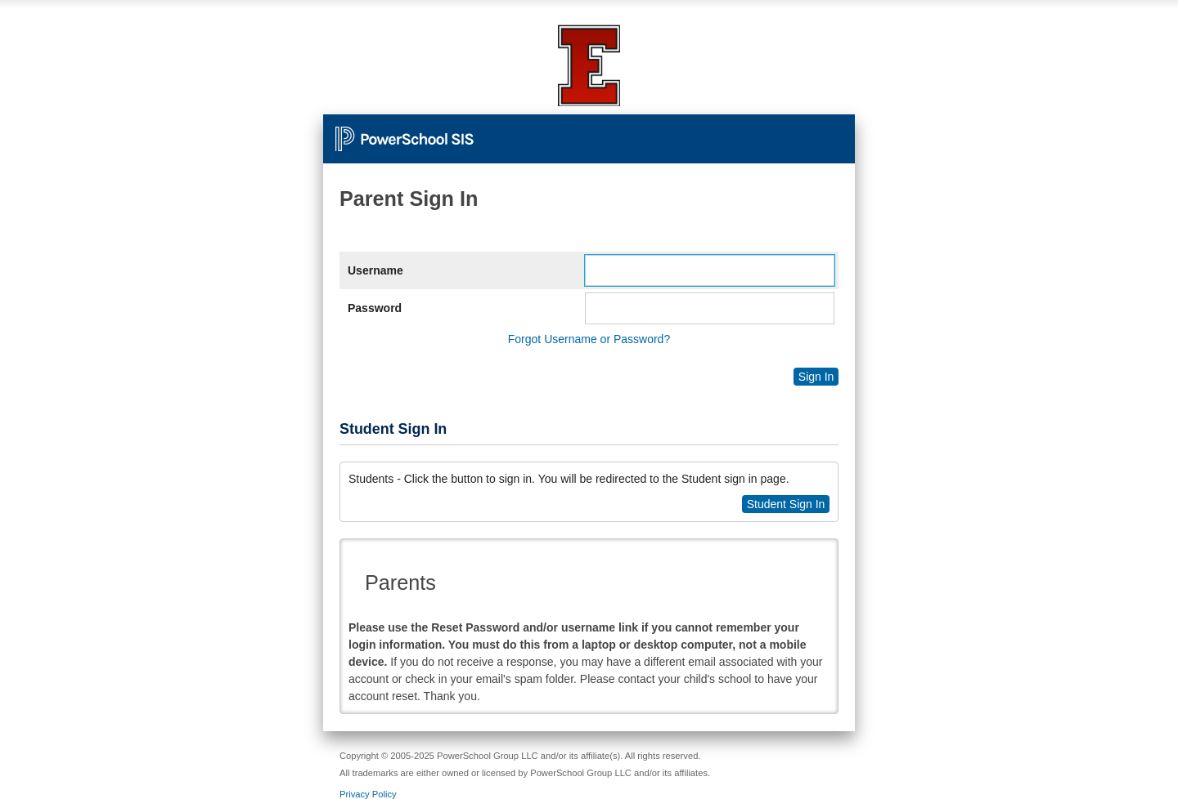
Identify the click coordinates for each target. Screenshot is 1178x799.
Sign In (816, 376)
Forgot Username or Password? (589, 339)
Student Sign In (786, 504)
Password (375, 308)
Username (375, 270)
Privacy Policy (368, 794)
